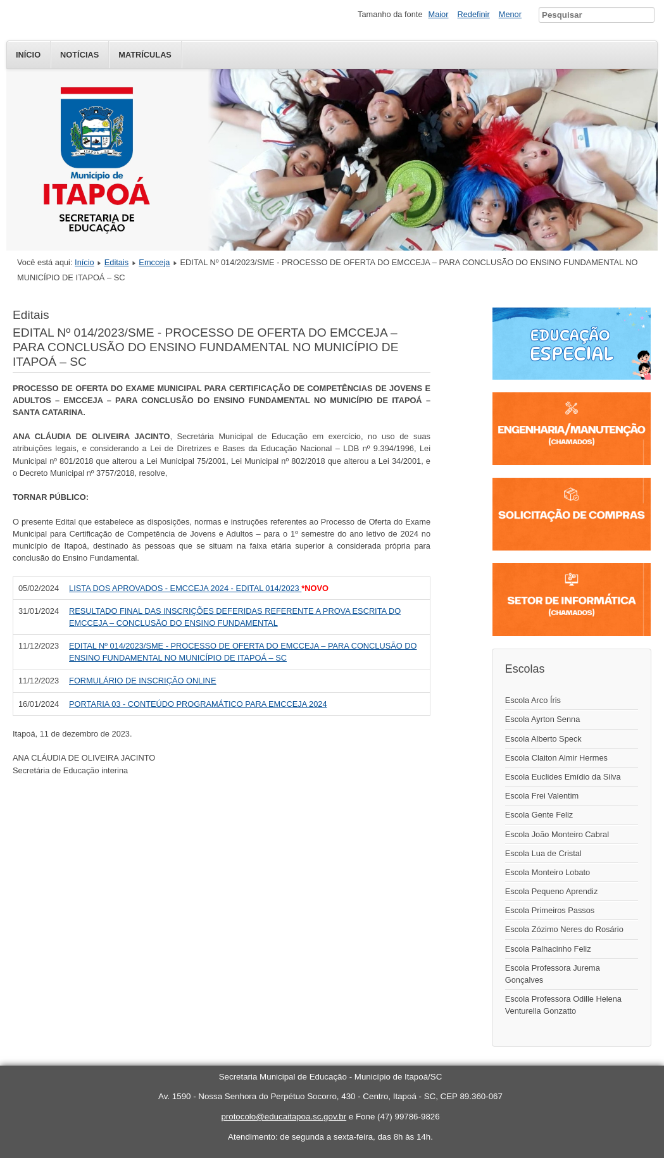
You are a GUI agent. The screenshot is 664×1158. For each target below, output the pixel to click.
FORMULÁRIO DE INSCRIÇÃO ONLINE (142, 680)
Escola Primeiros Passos (550, 910)
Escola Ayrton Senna (542, 719)
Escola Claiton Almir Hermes (556, 758)
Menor (510, 14)
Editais (116, 262)
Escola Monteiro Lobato (547, 872)
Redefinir (474, 14)
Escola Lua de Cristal (543, 853)
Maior (439, 14)
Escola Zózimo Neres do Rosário (564, 929)
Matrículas (145, 54)
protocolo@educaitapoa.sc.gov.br (283, 1116)
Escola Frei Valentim (542, 795)
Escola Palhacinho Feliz (548, 949)
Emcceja (154, 262)
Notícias (79, 54)
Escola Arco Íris (533, 700)
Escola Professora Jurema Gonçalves (552, 974)
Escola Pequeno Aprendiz (551, 891)
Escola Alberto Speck (543, 739)
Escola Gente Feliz (539, 814)
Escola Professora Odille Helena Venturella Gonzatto (563, 1005)
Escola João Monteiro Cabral (557, 834)
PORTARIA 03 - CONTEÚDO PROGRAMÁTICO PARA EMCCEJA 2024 (198, 704)
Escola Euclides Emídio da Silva (563, 776)
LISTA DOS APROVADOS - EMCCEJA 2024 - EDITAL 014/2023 (185, 588)
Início (28, 54)
